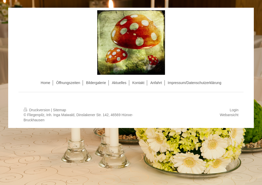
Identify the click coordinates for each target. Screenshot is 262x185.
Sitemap (59, 110)
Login (234, 110)
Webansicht (229, 115)
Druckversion (37, 110)
